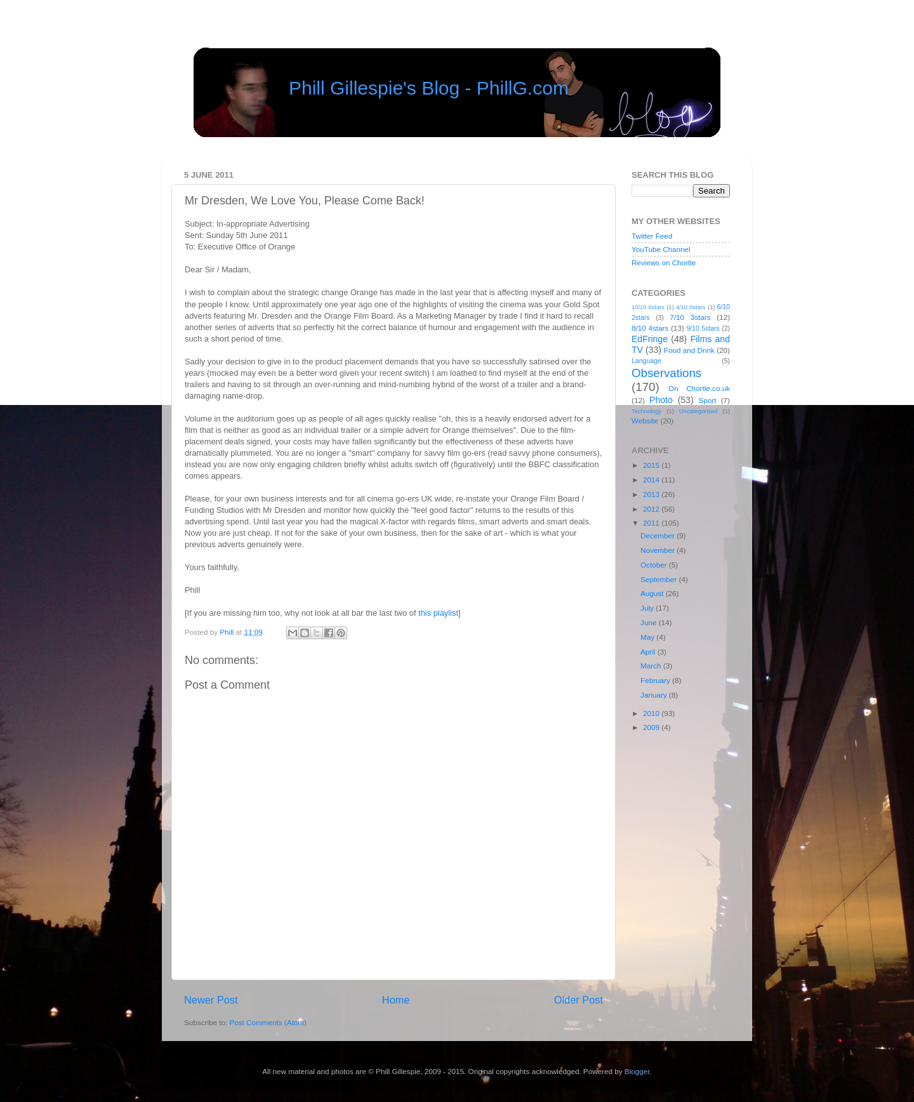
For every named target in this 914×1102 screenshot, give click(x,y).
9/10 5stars (702, 328)
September (659, 579)
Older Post (578, 1000)
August (653, 593)
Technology (646, 411)
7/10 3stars (690, 317)
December (658, 535)
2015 (652, 465)
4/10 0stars (691, 307)
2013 (652, 494)
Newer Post (211, 1000)
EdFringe (650, 339)
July (648, 608)
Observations (666, 373)
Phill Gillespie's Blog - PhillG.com (429, 87)
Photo (661, 400)
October (654, 565)
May (648, 637)
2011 (652, 523)
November (658, 550)
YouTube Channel (661, 249)
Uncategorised (698, 411)
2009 (652, 727)
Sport (708, 400)
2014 (652, 479)
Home (396, 1000)
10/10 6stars (648, 307)
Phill (227, 632)
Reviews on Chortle (664, 262)
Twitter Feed (652, 236)
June (649, 622)
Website (645, 420)
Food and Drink (689, 350)
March (651, 665)
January (654, 695)
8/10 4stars (650, 328)
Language (646, 360)
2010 (652, 713)
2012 (652, 509)
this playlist (438, 613)
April (649, 651)
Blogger (637, 1071)
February (656, 680)
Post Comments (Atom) (267, 1022)
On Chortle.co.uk (699, 388)
